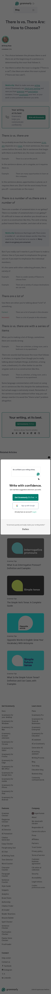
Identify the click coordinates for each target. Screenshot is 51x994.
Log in (34, 512)
